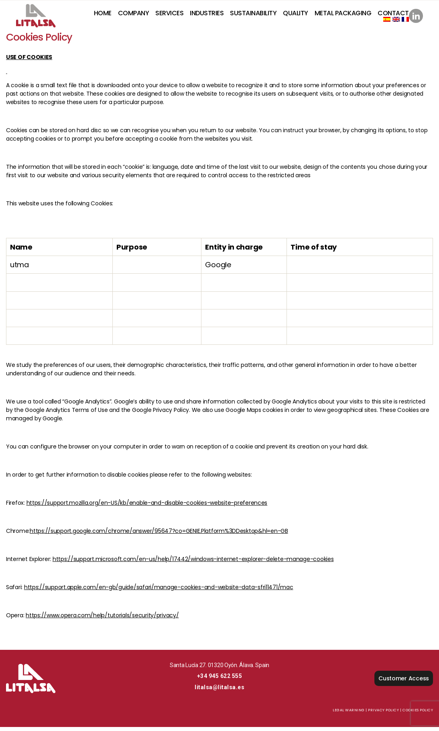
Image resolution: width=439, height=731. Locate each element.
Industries (207, 15)
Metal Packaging (343, 15)
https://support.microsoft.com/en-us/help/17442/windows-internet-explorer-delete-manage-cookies (193, 563)
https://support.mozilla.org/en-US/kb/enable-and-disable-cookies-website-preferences (147, 507)
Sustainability (253, 15)
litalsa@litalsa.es (219, 691)
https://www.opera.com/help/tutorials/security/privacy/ (102, 619)
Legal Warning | (350, 714)
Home (103, 15)
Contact (393, 15)
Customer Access (403, 682)
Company (133, 15)
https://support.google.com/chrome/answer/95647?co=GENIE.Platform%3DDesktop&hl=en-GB (159, 535)
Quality (295, 15)
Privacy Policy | (384, 714)
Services (169, 15)
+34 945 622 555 (219, 680)
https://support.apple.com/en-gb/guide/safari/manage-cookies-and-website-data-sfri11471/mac (158, 591)
